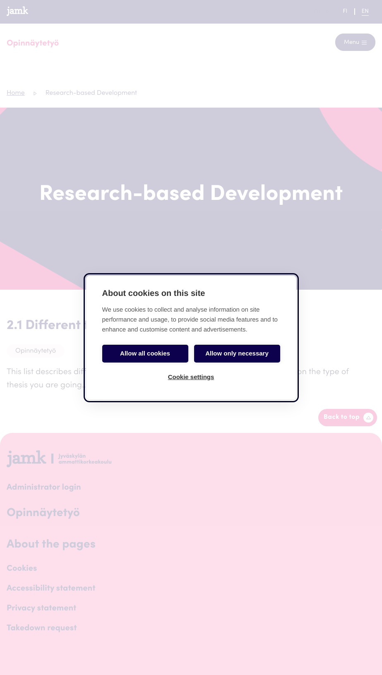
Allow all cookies (145, 353)
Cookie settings (191, 376)
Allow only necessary (237, 353)
